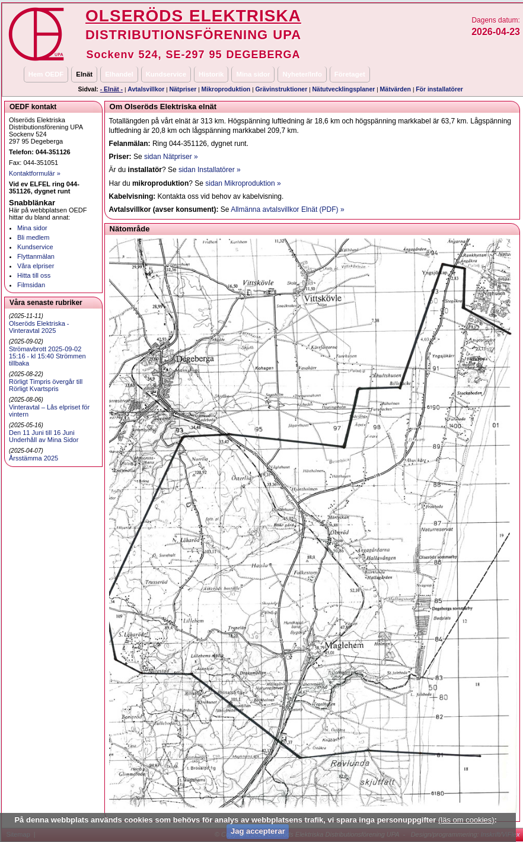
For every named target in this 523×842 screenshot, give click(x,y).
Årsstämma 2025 (33, 458)
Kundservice (166, 74)
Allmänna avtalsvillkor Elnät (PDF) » (287, 209)
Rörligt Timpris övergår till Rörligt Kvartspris (45, 385)
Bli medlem (33, 237)
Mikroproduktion (226, 89)
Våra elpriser (35, 265)
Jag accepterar (258, 831)
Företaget (349, 74)
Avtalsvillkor (145, 89)
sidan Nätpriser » (171, 156)
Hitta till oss (33, 275)
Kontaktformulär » (34, 173)
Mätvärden (395, 89)
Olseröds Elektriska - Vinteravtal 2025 (39, 327)
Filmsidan (31, 284)
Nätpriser (182, 89)
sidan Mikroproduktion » (242, 183)
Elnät (84, 74)
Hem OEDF (46, 74)
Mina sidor (253, 74)
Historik (211, 74)
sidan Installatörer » (209, 170)
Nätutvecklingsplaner (343, 89)
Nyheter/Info (301, 74)
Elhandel (119, 74)
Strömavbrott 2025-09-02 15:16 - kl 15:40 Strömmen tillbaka (47, 356)
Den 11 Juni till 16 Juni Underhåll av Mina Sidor (43, 436)
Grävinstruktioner (281, 89)
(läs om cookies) (466, 819)
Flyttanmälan (36, 256)
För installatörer (439, 89)
